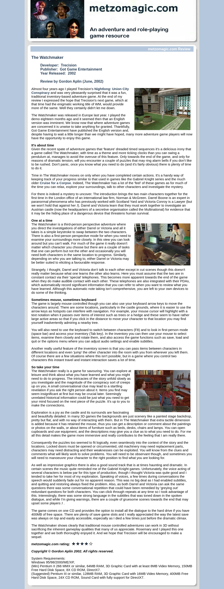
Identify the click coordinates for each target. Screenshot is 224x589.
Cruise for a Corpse (55, 183)
